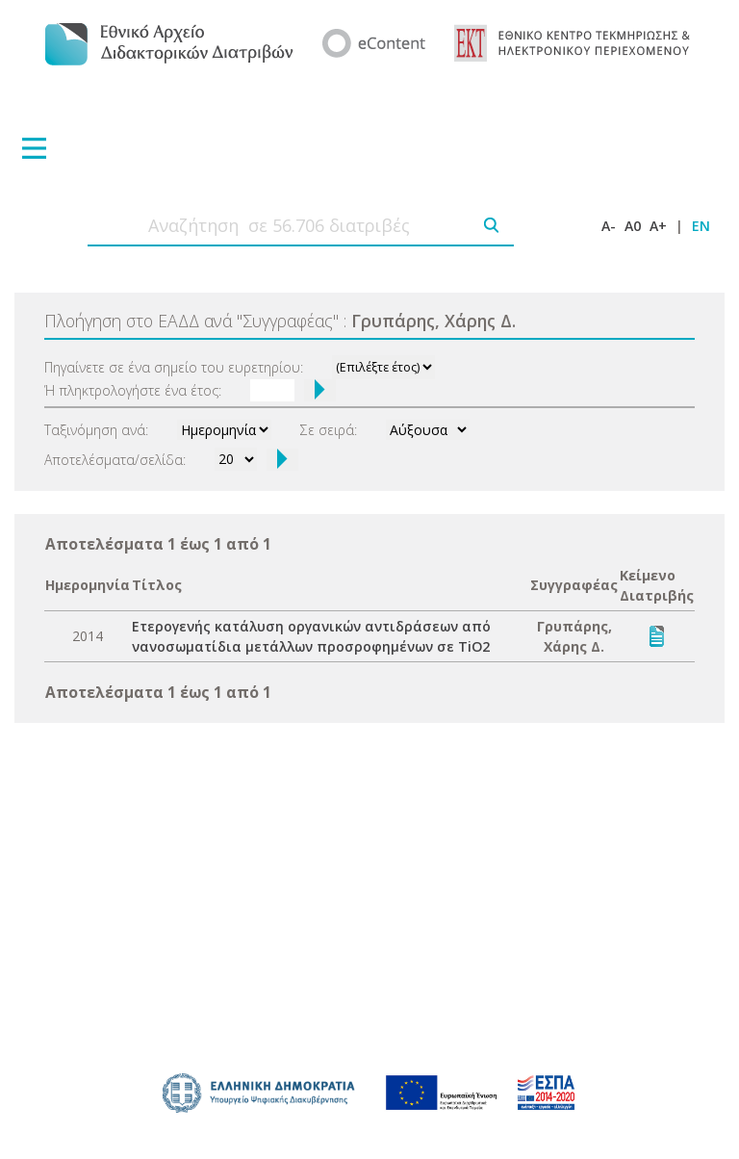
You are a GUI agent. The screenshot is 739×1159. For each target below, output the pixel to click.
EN (701, 226)
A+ (658, 226)
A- (608, 226)
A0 (632, 226)
